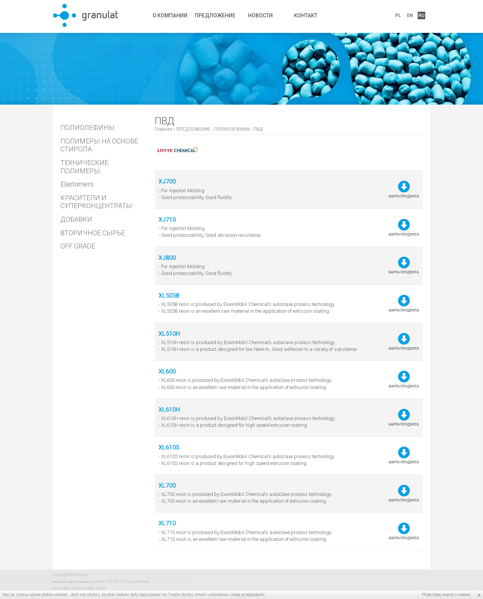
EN (410, 15)
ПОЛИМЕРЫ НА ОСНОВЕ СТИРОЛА (99, 145)
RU (421, 15)
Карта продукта (404, 189)
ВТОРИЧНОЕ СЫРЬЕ (92, 233)
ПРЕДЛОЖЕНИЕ (215, 15)
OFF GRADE (77, 246)
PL (398, 15)
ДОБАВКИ (76, 219)
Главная (163, 129)
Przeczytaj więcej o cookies (446, 594)
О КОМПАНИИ (170, 15)
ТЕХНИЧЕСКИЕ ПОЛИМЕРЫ (84, 167)
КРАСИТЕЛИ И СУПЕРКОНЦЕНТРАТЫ (96, 202)
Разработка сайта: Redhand (70, 582)
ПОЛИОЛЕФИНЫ (87, 127)
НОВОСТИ (260, 15)
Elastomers (77, 184)
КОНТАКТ (305, 15)
